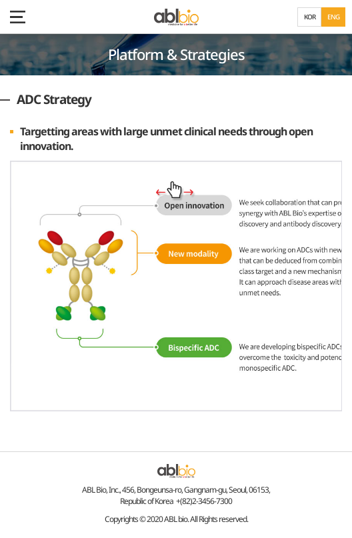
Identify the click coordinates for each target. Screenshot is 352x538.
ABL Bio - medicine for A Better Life (176, 17)
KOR (309, 16)
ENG (333, 16)
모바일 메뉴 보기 (16, 16)
